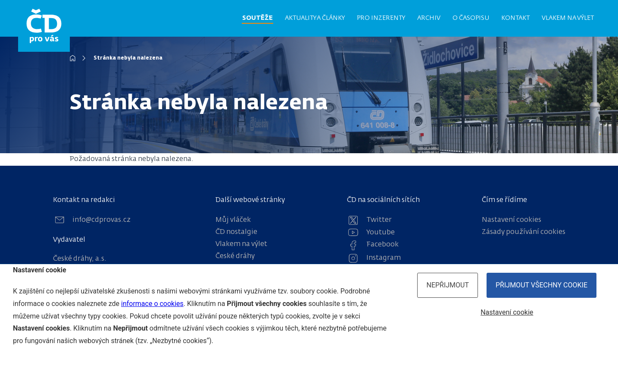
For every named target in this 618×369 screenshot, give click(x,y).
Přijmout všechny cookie (541, 285)
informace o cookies (152, 304)
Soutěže (257, 18)
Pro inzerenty (381, 18)
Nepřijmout (447, 285)
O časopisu (471, 18)
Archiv (428, 18)
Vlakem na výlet (568, 18)
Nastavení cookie (507, 312)
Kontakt (515, 18)
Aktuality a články (315, 18)
